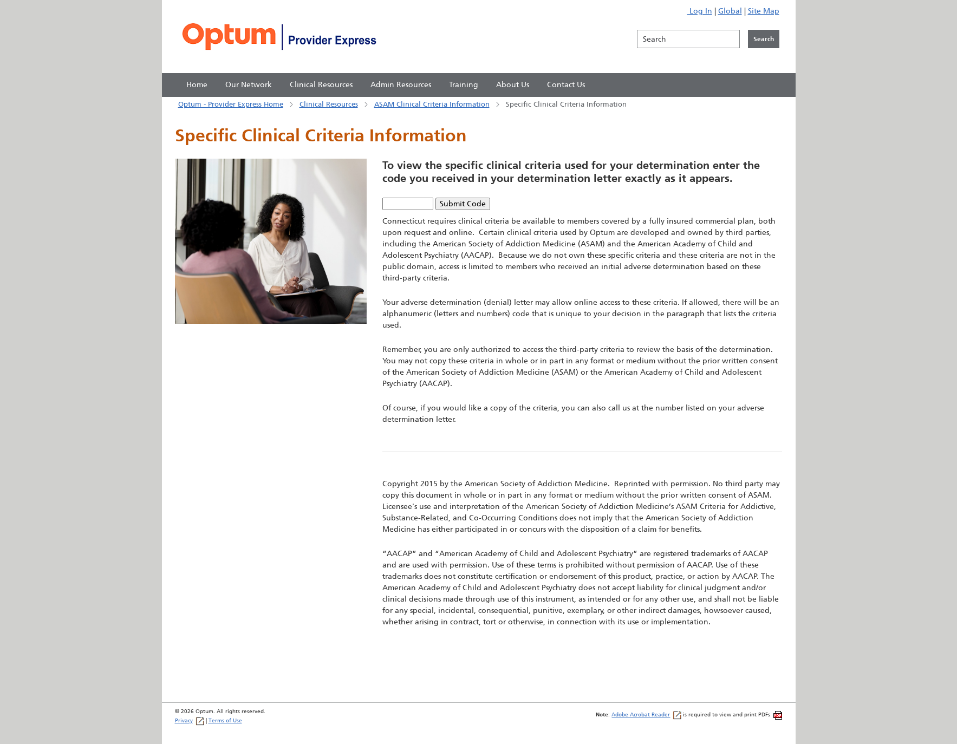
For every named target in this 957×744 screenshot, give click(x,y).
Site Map (763, 11)
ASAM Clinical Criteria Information (432, 104)
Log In (699, 11)
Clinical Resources (329, 104)
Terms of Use (225, 720)
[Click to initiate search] (763, 39)
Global (730, 11)
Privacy (189, 720)
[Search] (688, 39)
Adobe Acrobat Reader (646, 714)
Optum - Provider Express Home (230, 104)
